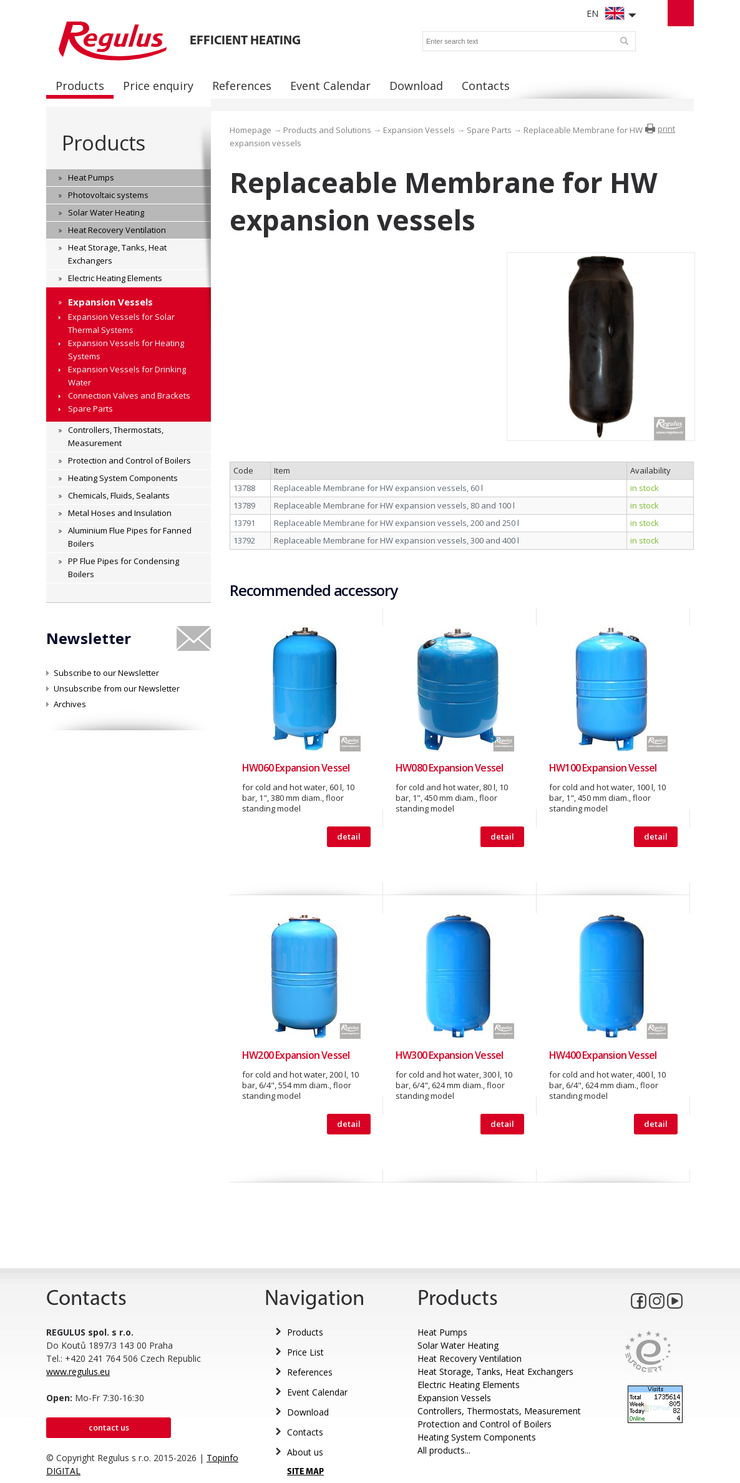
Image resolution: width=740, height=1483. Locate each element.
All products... (443, 1450)
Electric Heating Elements (468, 1385)
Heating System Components (476, 1437)
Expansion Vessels (419, 130)
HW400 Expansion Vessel (602, 1055)
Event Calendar (317, 1392)
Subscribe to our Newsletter (106, 672)
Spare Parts (489, 130)
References (310, 1372)
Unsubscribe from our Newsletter (117, 688)
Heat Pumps (442, 1332)
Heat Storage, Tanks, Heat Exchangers (495, 1371)
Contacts (305, 1432)
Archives (70, 704)
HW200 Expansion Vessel (295, 1055)
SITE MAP (305, 1472)
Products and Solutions (327, 130)
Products (103, 143)
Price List (305, 1352)
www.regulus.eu (78, 1371)
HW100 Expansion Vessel (602, 768)
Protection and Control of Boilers (484, 1424)
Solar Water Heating (458, 1345)
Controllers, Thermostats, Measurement (499, 1411)
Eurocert (648, 1351)
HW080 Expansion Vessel (449, 768)
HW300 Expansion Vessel (449, 1055)
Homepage (250, 130)
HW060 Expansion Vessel (295, 768)
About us (305, 1452)
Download (308, 1412)
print (666, 129)
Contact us (109, 1427)
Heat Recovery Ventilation (469, 1358)
